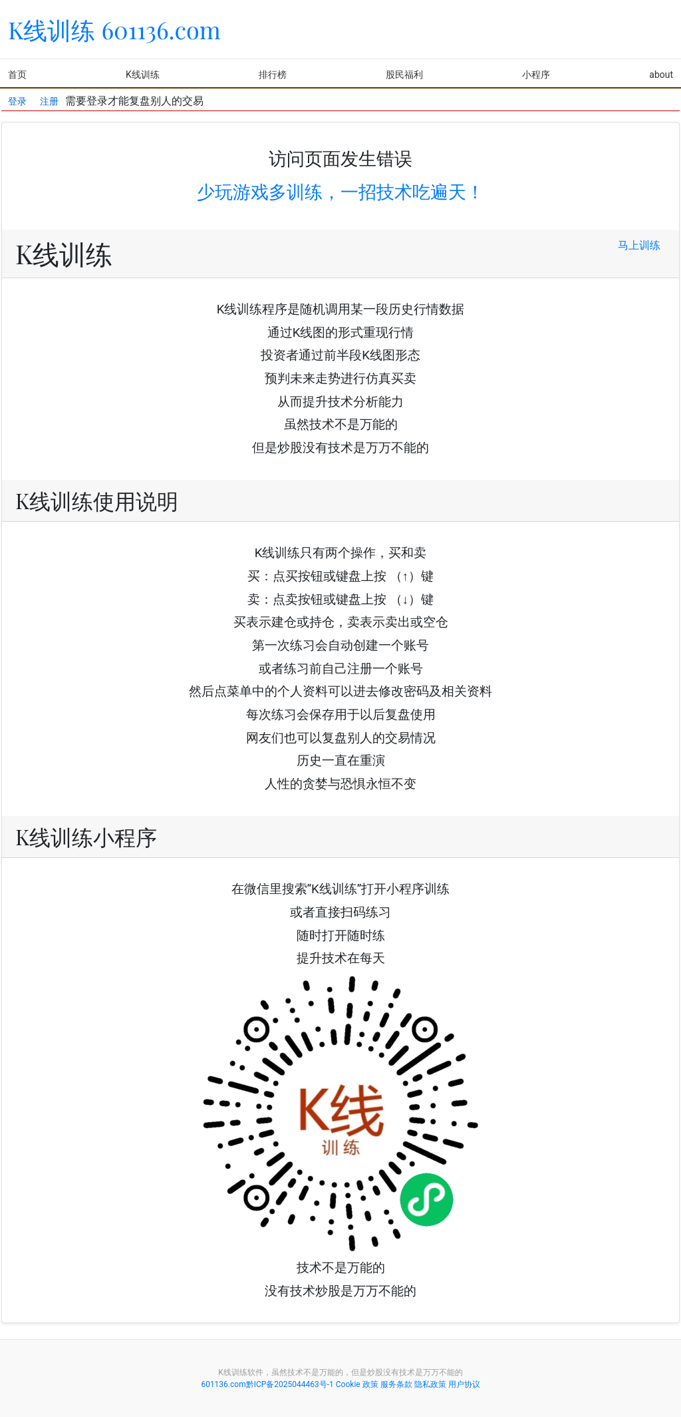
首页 (17, 74)
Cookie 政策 (357, 1384)
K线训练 (143, 74)
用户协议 (464, 1384)
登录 (17, 97)
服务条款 (396, 1384)
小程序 (536, 74)
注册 (49, 97)
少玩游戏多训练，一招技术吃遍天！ (340, 192)
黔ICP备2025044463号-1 (290, 1384)
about (661, 74)
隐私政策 (430, 1384)
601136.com (223, 1384)
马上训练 (639, 245)
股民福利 (404, 74)
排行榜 (273, 74)
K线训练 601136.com (114, 29)
